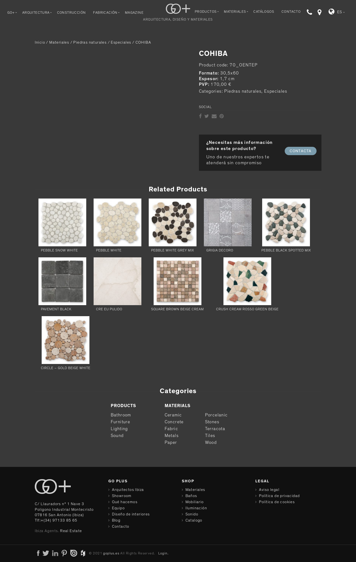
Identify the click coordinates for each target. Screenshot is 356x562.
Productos (206, 11)
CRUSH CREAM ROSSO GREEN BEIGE (247, 309)
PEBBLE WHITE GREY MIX (172, 250)
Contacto (291, 11)
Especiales (121, 42)
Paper (171, 442)
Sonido (191, 514)
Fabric (171, 429)
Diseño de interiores (131, 514)
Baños (191, 496)
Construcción (71, 12)
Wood (211, 442)
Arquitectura (36, 12)
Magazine (134, 12)
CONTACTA (300, 151)
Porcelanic (216, 415)
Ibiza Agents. (47, 531)
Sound (117, 436)
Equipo (118, 508)
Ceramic (173, 415)
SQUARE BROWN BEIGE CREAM (177, 309)
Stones (212, 422)
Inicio (40, 42)
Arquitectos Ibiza (128, 490)
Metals (172, 436)
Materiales (235, 11)
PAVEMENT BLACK (56, 309)
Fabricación (105, 12)
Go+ (11, 12)
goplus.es (111, 553)
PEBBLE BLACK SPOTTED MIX (286, 250)
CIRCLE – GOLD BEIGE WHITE (65, 368)
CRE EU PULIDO (109, 309)
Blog (116, 520)
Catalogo (193, 520)
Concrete (174, 422)
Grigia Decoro (219, 250)
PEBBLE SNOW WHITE (59, 250)
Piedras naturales (90, 42)
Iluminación (196, 508)
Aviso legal (269, 490)
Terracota (215, 429)
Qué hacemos (124, 502)
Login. (163, 553)
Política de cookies (277, 502)
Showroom (122, 496)
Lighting (119, 429)
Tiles (210, 436)
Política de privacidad (279, 496)
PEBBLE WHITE (109, 250)
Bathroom (121, 415)
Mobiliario (194, 502)
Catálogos (263, 11)
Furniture (120, 422)
